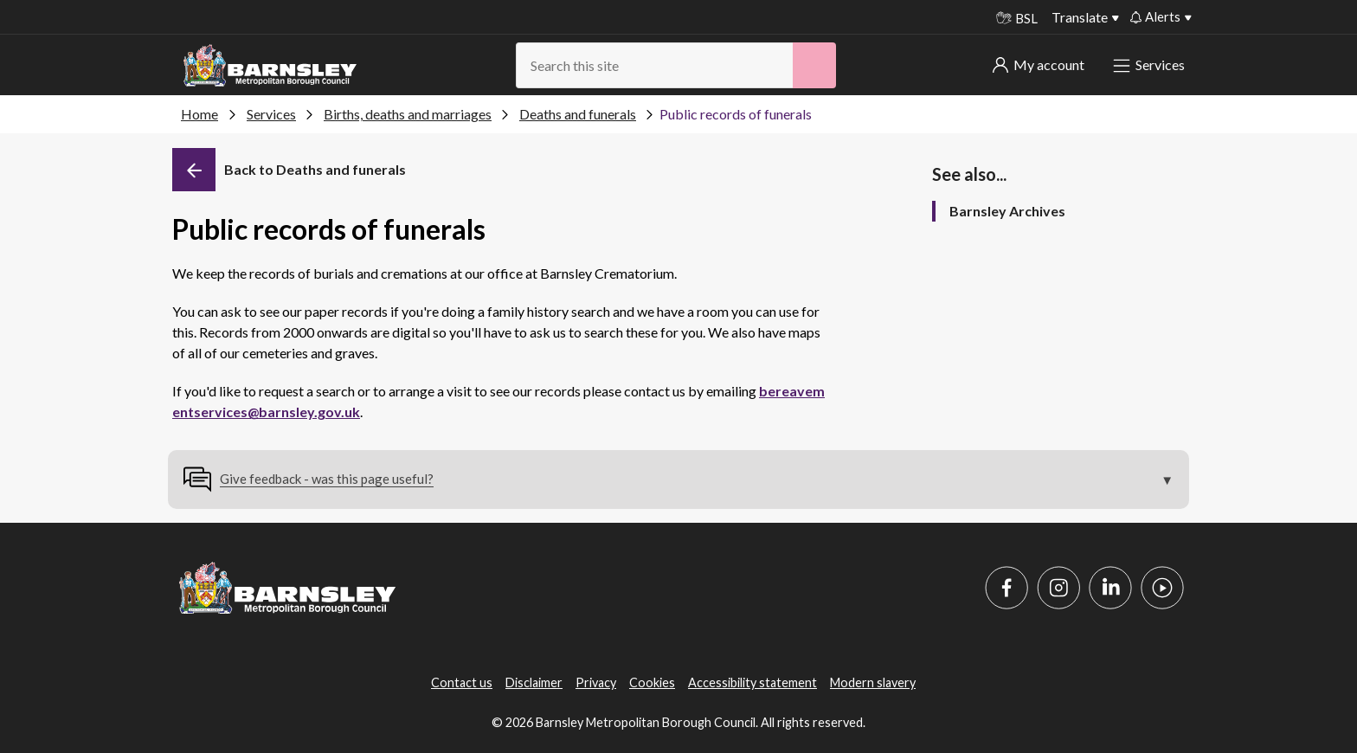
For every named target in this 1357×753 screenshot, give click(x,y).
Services (1150, 64)
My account (1038, 64)
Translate (1080, 17)
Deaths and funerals (577, 114)
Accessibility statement (752, 682)
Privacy (596, 682)
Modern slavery (873, 682)
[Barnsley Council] (270, 65)
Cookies (652, 682)
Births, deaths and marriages (408, 114)
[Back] (289, 169)
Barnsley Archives (1007, 211)
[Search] (814, 65)
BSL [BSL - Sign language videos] (1017, 18)
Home (199, 114)
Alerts (1155, 16)
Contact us (461, 682)
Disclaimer (534, 682)
